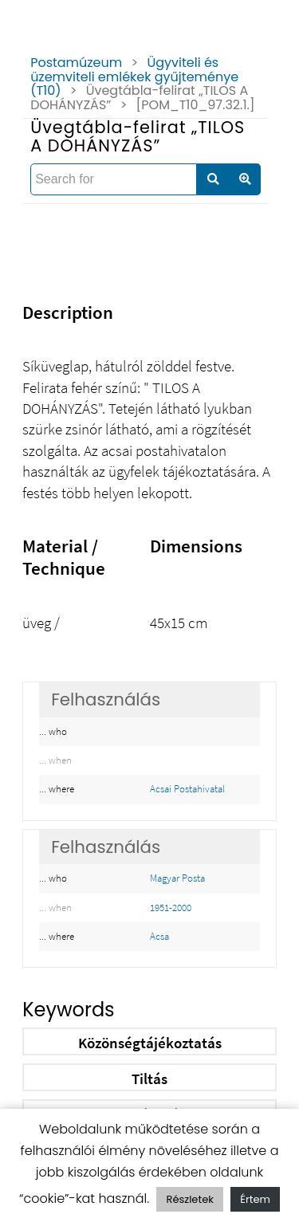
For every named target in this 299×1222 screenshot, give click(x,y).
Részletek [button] (189, 1199)
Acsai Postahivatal (187, 789)
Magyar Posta (177, 878)
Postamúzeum (76, 62)
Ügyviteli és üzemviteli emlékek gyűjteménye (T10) (134, 76)
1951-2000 (170, 907)
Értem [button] (255, 1199)
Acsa (159, 936)
